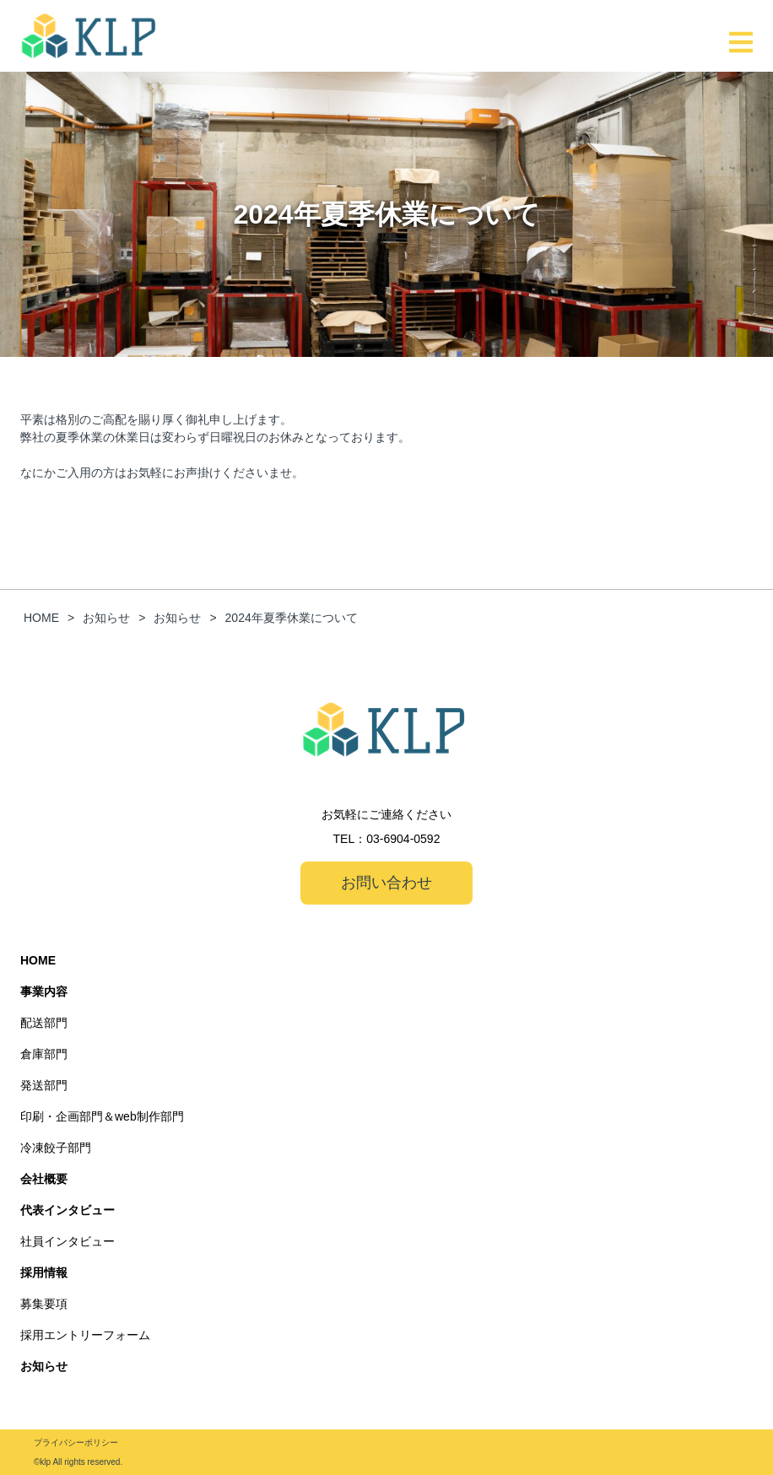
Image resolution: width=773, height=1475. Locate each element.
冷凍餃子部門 (55, 1147)
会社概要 (44, 1179)
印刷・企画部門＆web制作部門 (102, 1116)
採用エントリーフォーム (85, 1335)
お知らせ (44, 1366)
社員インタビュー (67, 1241)
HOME (38, 960)
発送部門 (44, 1085)
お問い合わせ (386, 882)
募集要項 (44, 1303)
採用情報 (44, 1272)
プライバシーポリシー (76, 1442)
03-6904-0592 (403, 839)
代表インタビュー (67, 1210)
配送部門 (44, 1022)
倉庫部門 (44, 1054)
